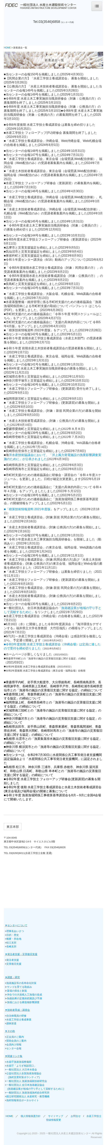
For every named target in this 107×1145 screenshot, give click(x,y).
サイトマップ (57, 1116)
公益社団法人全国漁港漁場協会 (23, 1073)
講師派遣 (11, 1023)
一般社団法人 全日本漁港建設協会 (25, 1084)
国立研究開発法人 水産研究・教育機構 (28, 1096)
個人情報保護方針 (29, 1116)
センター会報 (13, 1048)
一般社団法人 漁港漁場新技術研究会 (26, 1081)
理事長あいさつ (15, 931)
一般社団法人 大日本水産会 (21, 1069)
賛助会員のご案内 (16, 1040)
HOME (9, 1116)
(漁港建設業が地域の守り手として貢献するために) (35, 1088)
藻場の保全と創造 (17, 990)
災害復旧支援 (13, 963)
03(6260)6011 (17, 853)
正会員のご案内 (15, 1036)
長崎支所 (11, 946)
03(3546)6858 (49, 22)
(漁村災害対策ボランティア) (24, 1077)
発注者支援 (12, 960)
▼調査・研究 (12, 977)
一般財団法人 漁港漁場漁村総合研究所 (28, 1092)
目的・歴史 (12, 935)
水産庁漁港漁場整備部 (18, 1061)
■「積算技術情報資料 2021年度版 (27, 509)
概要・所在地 (13, 938)
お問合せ (76, 1116)
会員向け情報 (13, 1044)
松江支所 (11, 942)
